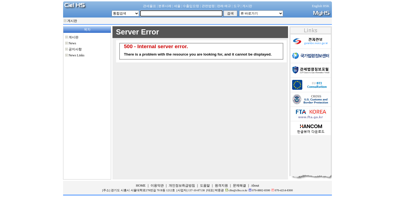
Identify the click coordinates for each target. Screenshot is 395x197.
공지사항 (75, 49)
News (72, 43)
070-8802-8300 (261, 190)
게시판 (72, 21)
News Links (76, 55)
